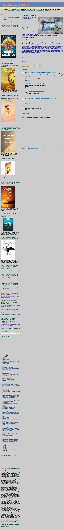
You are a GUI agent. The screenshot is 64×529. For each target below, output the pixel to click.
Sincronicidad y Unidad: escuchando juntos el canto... (10, 415)
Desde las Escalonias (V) (6, 394)
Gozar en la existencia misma (7, 430)
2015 (3, 348)
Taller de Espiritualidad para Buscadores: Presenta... (10, 441)
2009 (3, 452)
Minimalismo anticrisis (6, 359)
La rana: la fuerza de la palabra (7, 377)
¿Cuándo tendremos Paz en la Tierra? (8, 386)
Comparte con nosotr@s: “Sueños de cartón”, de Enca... (11, 429)
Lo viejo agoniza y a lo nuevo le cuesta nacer (9, 371)
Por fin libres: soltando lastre (7, 409)
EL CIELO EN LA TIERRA (16, 4)
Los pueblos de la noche (6, 364)
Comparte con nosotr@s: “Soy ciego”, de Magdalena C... (11, 385)
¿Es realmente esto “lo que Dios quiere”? (8, 407)
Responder (27, 80)
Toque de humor (5, 358)
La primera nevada (5, 406)
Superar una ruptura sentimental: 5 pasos (8, 401)
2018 (3, 345)
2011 (3, 352)
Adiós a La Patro (5, 402)
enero (4, 451)
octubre (4, 356)
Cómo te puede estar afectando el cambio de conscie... (11, 400)
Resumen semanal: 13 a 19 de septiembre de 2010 (10, 396)
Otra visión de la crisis (6, 363)
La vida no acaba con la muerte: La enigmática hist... (10, 425)
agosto (4, 444)
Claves (3, 424)
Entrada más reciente (26, 146)
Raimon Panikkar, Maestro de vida (7, 435)
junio (3, 446)
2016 (3, 347)
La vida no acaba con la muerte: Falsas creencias (10, 403)
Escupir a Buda (4, 421)
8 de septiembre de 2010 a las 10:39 (36, 91)
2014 (3, 349)
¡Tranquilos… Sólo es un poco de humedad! (9, 427)
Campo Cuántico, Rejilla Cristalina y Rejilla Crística (10, 384)
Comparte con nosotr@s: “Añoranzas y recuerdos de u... (11, 391)
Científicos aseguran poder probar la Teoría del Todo (10, 368)
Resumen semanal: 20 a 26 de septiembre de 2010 (10, 374)
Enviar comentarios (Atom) (33, 148)
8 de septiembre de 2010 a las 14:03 (48, 98)
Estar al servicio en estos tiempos (7, 367)
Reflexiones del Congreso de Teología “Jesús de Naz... (11, 405)
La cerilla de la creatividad (6, 432)
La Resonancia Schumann (6, 369)
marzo (4, 449)
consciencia (27, 66)
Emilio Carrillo (28, 106)
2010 (3, 353)
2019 (3, 344)
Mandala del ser (4, 388)
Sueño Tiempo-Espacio (6, 411)
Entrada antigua (60, 146)
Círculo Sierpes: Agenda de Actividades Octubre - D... (10, 361)
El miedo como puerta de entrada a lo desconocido (10, 428)
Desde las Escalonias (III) (6, 438)
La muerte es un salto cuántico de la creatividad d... (10, 433)
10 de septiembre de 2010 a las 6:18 (40, 106)
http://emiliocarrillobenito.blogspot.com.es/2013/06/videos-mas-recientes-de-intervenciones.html (10, 315)
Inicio (44, 146)
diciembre (4, 354)
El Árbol (3, 434)
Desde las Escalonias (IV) (6, 417)
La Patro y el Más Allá (5, 418)
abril (3, 448)
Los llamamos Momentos (6, 378)
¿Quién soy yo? (4, 392)
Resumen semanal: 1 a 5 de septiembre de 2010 (9, 440)
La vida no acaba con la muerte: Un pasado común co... (11, 381)
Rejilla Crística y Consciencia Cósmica (8, 379)
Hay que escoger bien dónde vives (7, 366)
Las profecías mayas (5, 362)
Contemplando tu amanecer (6, 383)
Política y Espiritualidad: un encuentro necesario (10, 422)
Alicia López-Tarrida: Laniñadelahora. (33, 72)
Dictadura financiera (5, 442)
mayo (4, 447)
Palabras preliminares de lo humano (8, 408)
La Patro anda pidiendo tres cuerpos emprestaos (10, 439)
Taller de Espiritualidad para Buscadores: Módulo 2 (10, 397)
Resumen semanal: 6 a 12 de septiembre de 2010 (10, 419)
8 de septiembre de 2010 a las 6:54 (36, 83)
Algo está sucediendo (5, 390)
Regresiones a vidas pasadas (7, 372)
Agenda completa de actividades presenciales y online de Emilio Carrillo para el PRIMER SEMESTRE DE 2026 (32, 10)
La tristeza (4, 416)
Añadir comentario (26, 113)
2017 (3, 346)
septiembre (5, 357)
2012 (3, 351)
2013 (3, 350)
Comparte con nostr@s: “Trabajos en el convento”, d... (11, 436)
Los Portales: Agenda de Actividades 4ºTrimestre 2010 (10, 395)
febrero (4, 450)
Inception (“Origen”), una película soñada (8, 423)
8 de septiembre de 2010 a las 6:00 (48, 72)
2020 (3, 343)
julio (3, 445)
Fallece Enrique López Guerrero (7, 375)
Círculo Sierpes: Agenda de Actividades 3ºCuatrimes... (10, 412)
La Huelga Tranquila (5, 373)
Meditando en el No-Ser (6, 380)
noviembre (4, 355)
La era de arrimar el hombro (6, 389)
